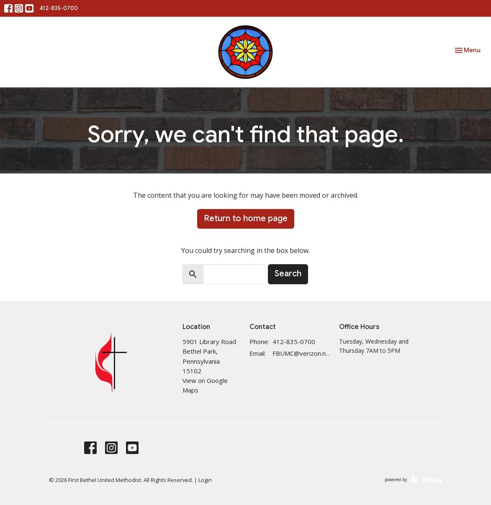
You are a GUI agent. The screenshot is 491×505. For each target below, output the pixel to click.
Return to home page (246, 218)
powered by (413, 480)
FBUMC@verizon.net (301, 353)
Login (205, 480)
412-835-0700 (59, 8)
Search (288, 273)
